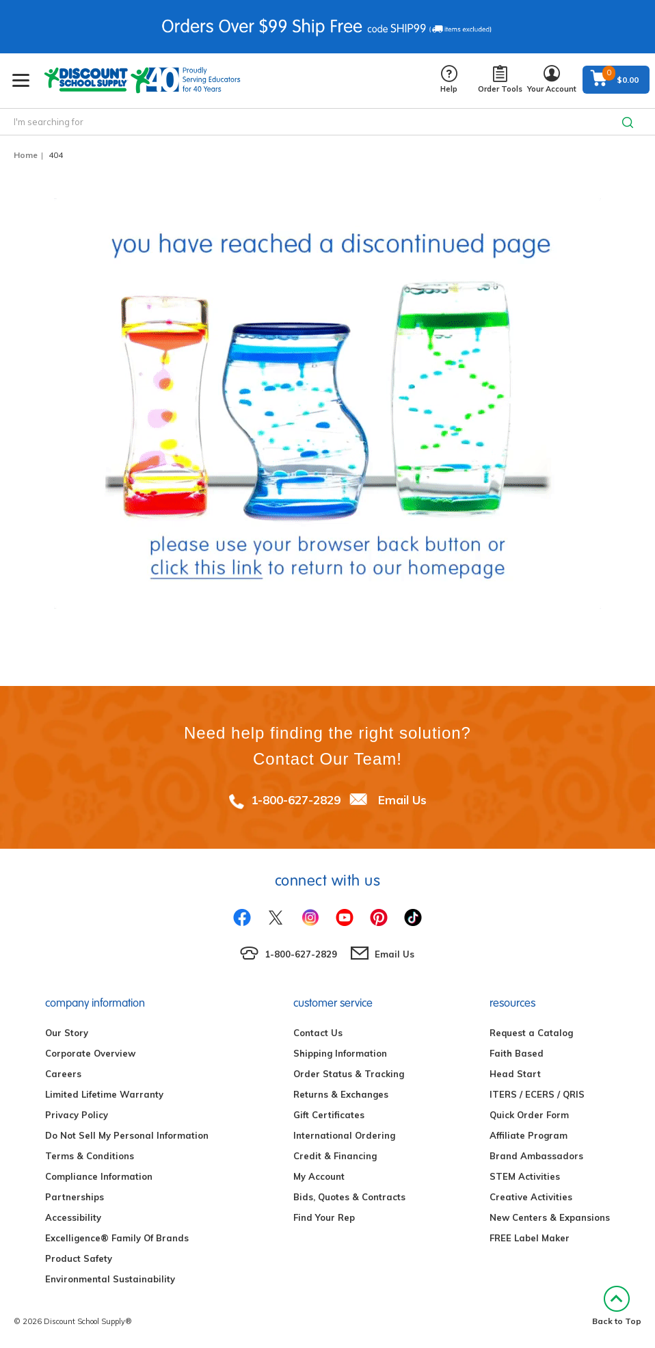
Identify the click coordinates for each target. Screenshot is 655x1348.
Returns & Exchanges (340, 1094)
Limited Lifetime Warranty (104, 1094)
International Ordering (344, 1135)
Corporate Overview (90, 1053)
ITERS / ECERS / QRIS (537, 1094)
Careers (63, 1073)
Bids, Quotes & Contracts (349, 1196)
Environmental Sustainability (110, 1278)
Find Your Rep (324, 1217)
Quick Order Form (529, 1114)
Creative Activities (531, 1196)
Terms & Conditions (89, 1155)
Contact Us (318, 1032)
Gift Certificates (328, 1114)
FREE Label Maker (530, 1237)
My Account (319, 1176)
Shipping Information (340, 1053)
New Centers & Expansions (550, 1217)
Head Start (515, 1073)
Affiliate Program (528, 1135)
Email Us (402, 800)
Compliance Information (98, 1176)
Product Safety (78, 1258)
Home (26, 155)
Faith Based (517, 1053)
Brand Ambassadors (536, 1155)
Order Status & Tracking (348, 1073)
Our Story (66, 1032)
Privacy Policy (76, 1114)
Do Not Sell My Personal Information (127, 1135)
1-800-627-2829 (295, 800)
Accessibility (73, 1217)
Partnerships (74, 1196)
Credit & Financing (335, 1155)
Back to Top (616, 1306)
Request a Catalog (531, 1032)
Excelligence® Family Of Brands (117, 1237)
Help (448, 80)
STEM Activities (525, 1176)
